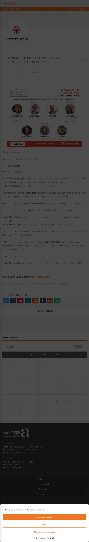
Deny (44, 525)
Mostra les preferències (44, 532)
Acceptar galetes (44, 517)
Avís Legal (50, 538)
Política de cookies (40, 538)
